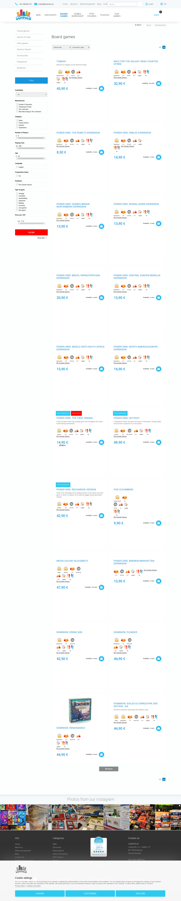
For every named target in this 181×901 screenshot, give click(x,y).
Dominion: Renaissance (70, 728)
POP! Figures (58, 857)
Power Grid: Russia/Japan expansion (136, 204)
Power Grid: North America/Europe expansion (136, 348)
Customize (90, 892)
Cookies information (37, 885)
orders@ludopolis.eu (46, 4)
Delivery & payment (23, 851)
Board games (160, 25)
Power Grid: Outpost (127, 418)
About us (19, 847)
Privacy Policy (23, 885)
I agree (42, 892)
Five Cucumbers (123, 489)
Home (148, 25)
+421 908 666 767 (25, 4)
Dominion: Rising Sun (69, 632)
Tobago (61, 61)
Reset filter (41, 238)
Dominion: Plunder (125, 632)
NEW (55, 844)
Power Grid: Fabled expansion (132, 132)
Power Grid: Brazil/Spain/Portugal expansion (78, 277)
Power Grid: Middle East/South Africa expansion (80, 348)
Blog (17, 854)
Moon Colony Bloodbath (72, 561)
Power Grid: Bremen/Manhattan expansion (134, 562)
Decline (138, 892)
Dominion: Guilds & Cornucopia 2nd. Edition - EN (136, 705)
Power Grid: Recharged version (76, 489)
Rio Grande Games (75, 78)
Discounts (57, 847)
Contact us (19, 857)
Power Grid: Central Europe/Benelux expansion (137, 277)
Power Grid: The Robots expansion (78, 132)
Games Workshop (60, 854)
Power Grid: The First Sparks (74, 418)
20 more (108, 769)
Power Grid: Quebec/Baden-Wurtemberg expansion (73, 205)
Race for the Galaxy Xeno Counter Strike (136, 63)
